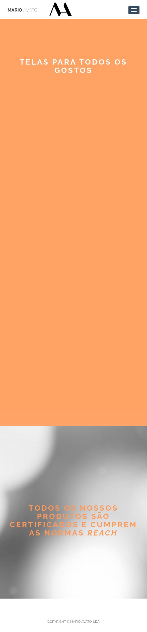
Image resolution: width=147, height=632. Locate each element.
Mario (23, 10)
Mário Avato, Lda (85, 621)
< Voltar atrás (32, 101)
